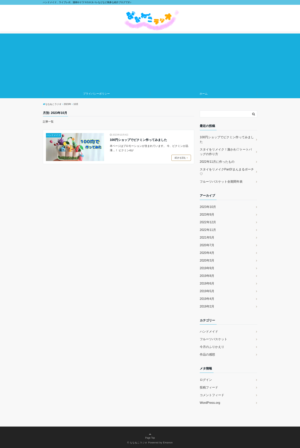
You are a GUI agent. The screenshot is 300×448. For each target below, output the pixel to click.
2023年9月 (207, 214)
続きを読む (181, 157)
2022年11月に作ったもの (217, 161)
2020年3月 (207, 260)
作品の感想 (207, 354)
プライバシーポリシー (96, 93)
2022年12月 (208, 222)
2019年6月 (207, 283)
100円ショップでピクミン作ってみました (138, 139)
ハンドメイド (53, 135)
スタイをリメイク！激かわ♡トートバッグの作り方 (226, 152)
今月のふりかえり (212, 346)
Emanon (168, 442)
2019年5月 (207, 291)
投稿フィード (209, 387)
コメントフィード (212, 395)
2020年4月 (207, 252)
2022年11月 (208, 229)
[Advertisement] (150, 60)
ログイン (206, 379)
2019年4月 (207, 298)
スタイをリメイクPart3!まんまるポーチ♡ (227, 172)
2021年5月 (207, 237)
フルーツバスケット (213, 339)
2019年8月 (207, 275)
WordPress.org (210, 402)
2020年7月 (207, 245)
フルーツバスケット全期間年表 (221, 181)
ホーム (204, 93)
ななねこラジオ (138, 442)
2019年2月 (207, 306)
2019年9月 (207, 268)
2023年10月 (208, 206)
